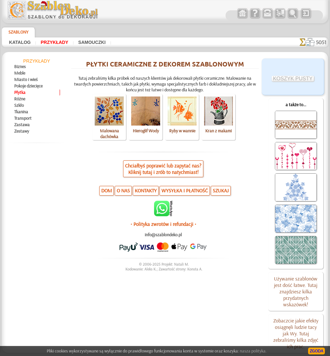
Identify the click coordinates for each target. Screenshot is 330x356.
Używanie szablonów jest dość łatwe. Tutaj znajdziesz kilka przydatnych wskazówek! (295, 291)
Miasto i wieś (26, 79)
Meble (19, 73)
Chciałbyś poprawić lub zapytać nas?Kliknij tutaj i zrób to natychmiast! (163, 168)
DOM (106, 190)
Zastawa (22, 124)
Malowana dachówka (109, 133)
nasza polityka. (253, 351)
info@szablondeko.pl (163, 235)
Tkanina (21, 112)
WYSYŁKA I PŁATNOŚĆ (184, 190)
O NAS (123, 190)
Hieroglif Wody (146, 131)
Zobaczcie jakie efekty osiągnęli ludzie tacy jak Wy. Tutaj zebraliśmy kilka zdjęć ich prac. (295, 333)
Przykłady (54, 42)
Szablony (18, 32)
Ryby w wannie (182, 131)
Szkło (19, 105)
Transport (23, 118)
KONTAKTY (146, 190)
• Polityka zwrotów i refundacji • (163, 224)
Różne (19, 99)
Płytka (19, 92)
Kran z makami (218, 131)
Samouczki (92, 42)
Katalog (20, 42)
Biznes (20, 66)
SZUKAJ (221, 190)
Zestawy (21, 131)
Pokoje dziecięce (28, 86)
